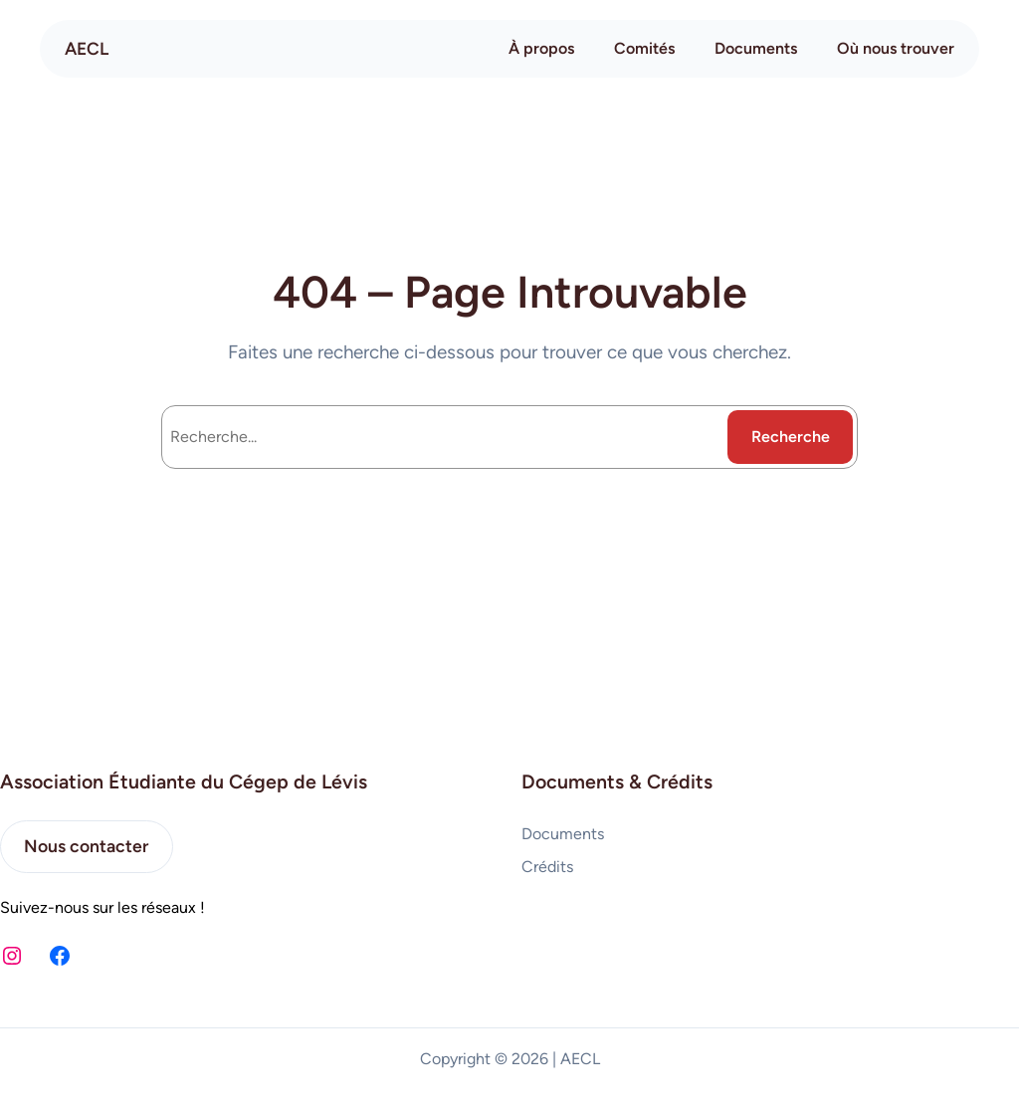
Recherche (790, 436)
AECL (86, 48)
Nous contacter (86, 845)
